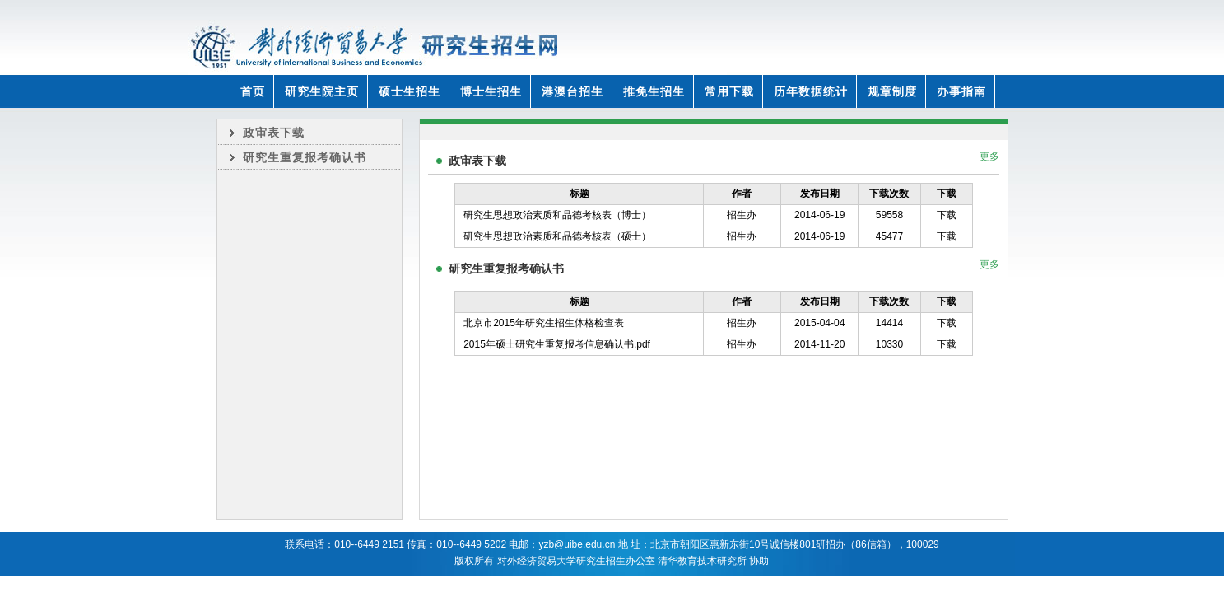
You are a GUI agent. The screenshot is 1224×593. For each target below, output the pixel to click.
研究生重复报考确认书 (304, 157)
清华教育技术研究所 (702, 561)
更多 (989, 156)
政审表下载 (274, 132)
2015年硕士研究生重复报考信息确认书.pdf (556, 344)
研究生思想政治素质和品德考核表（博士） (557, 215)
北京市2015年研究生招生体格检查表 (543, 323)
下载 (946, 215)
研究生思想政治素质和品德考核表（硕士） (557, 236)
